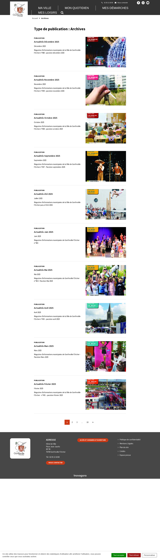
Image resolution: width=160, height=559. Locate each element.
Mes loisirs (47, 12)
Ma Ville (44, 8)
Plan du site (124, 447)
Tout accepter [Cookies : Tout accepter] (118, 555)
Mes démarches (115, 8)
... (82, 422)
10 (87, 422)
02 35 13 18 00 (54, 457)
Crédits (122, 451)
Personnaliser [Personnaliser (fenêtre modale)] (149, 555)
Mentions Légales (126, 443)
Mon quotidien (77, 8)
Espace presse (125, 455)
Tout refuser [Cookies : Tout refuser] (134, 555)
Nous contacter (55, 463)
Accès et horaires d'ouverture (93, 440)
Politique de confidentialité (130, 439)
